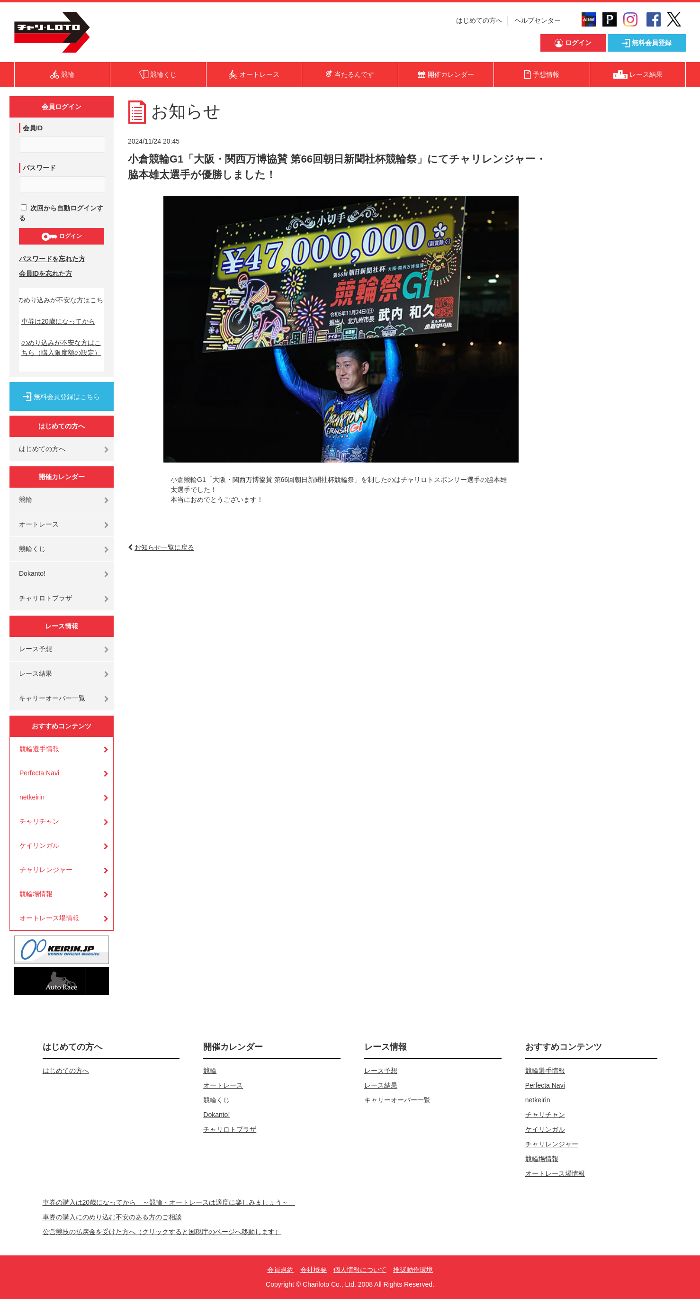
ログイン (61, 236)
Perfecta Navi (39, 773)
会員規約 (280, 1269)
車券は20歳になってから (58, 321)
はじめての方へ (479, 20)
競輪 (25, 499)
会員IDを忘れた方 (45, 273)
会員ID (33, 128)
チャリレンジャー (45, 869)
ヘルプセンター (537, 20)
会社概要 (313, 1269)
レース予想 (35, 649)
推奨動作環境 (413, 1269)
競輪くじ (32, 549)
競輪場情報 (36, 894)
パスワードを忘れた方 (52, 259)
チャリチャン (39, 821)
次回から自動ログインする (61, 213)
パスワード (39, 168)
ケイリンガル (39, 845)
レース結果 (35, 673)
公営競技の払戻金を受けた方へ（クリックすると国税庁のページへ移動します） (162, 1231)
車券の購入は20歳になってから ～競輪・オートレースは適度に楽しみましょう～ (169, 1202)
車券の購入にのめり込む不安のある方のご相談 (112, 1217)
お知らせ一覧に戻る (164, 547)
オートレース (39, 524)
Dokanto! (32, 573)
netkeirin (32, 797)
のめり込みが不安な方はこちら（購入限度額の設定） (61, 347)
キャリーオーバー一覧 (52, 698)
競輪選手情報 (39, 749)
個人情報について (359, 1269)
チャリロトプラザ (45, 598)
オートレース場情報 (49, 918)
